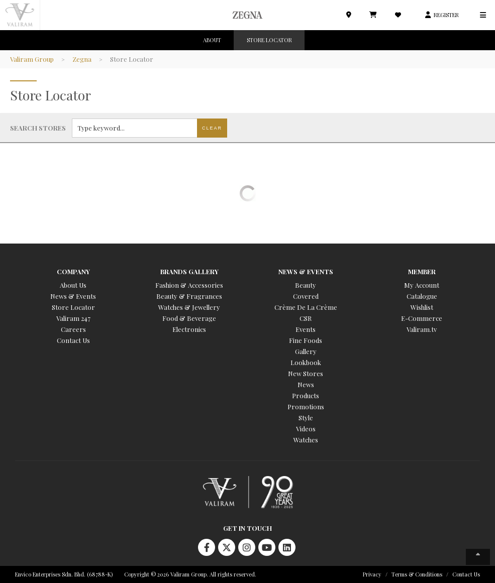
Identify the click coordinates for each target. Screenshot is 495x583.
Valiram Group (32, 59)
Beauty (305, 285)
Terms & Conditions (416, 574)
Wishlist (422, 307)
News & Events (73, 296)
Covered (306, 296)
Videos (306, 428)
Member (422, 271)
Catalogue (422, 296)
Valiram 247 (73, 318)
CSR (306, 318)
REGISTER (446, 15)
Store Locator (73, 307)
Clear (212, 128)
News (306, 384)
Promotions (305, 406)
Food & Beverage (189, 318)
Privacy (372, 574)
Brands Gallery (189, 271)
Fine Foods (305, 340)
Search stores (38, 128)
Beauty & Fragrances (189, 296)
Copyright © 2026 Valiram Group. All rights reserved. (190, 574)
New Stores (305, 373)
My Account (421, 285)
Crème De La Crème (305, 307)
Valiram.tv (422, 329)
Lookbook (305, 362)
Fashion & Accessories (189, 285)
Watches (305, 439)
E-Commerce (421, 318)
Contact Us (73, 340)
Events (305, 329)
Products (305, 395)
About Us (73, 285)
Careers (73, 329)
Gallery (306, 351)
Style (306, 417)
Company (73, 271)
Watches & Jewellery (189, 307)
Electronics (189, 329)
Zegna (81, 59)
